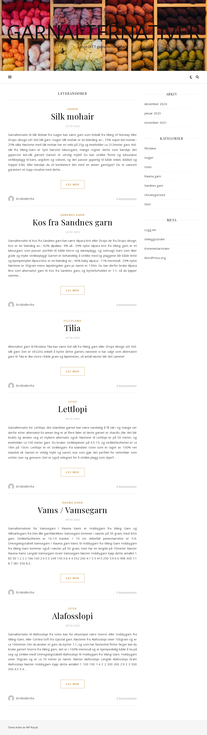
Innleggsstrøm (154, 239)
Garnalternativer (103, 32)
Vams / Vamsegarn (72, 509)
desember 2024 (155, 104)
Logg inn (150, 230)
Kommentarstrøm (156, 248)
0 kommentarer (126, 199)
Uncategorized (154, 195)
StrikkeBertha (25, 199)
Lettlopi (72, 408)
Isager (72, 109)
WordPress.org (155, 258)
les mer (72, 184)
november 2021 (155, 122)
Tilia (72, 327)
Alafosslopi (72, 615)
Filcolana (72, 321)
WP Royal (32, 727)
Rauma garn (72, 502)
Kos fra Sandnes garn (72, 222)
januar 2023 (152, 113)
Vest (147, 204)
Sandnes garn (72, 215)
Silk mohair (72, 116)
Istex (72, 402)
